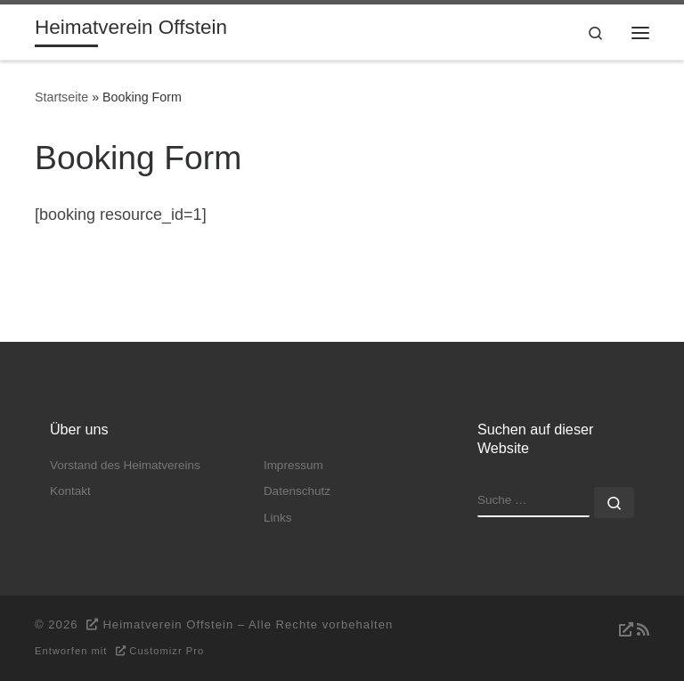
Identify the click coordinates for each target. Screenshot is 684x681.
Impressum (293, 465)
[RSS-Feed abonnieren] (632, 630)
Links (278, 517)
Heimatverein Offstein (167, 624)
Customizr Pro (166, 650)
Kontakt (70, 491)
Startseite (61, 97)
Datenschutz (297, 491)
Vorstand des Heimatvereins (125, 465)
